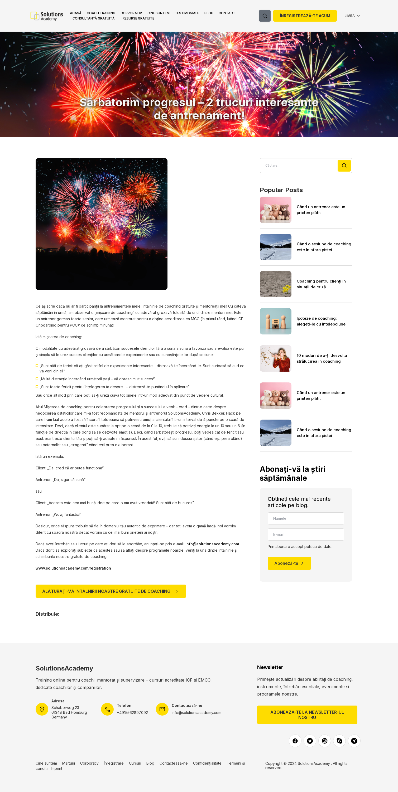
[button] (101, 13)
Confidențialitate (207, 763)
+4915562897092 (132, 712)
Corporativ (131, 13)
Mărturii (68, 763)
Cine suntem (158, 13)
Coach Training (101, 13)
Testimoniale (187, 13)
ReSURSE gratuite (138, 18)
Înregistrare (114, 763)
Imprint (56, 768)
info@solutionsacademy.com (212, 544)
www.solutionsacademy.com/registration (73, 568)
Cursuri (135, 763)
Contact (227, 13)
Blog (208, 13)
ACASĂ (75, 13)
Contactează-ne (174, 763)
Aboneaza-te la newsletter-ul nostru (307, 715)
